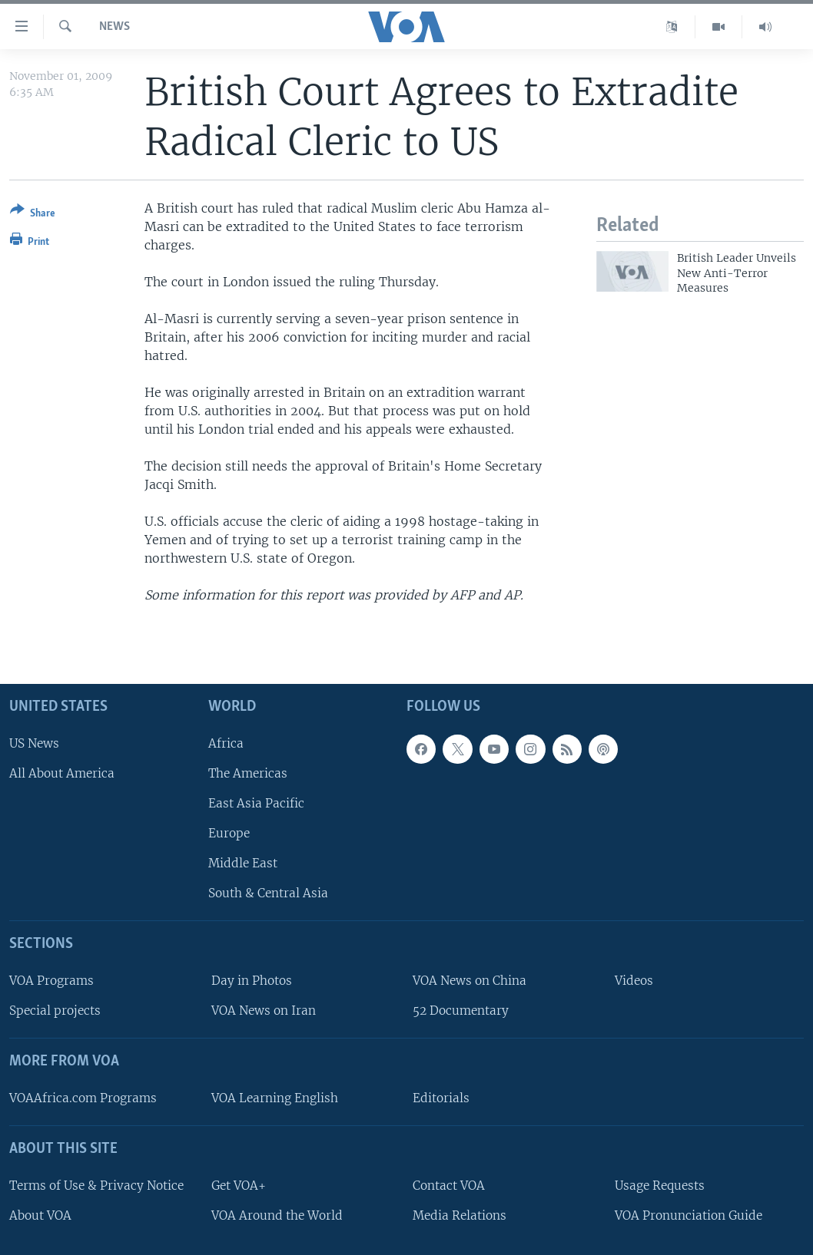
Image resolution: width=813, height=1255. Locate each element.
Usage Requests (660, 1184)
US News (34, 742)
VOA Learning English (274, 1098)
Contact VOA (449, 1184)
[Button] (32, 214)
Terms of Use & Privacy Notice (96, 1184)
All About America (61, 772)
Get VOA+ (238, 1184)
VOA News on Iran (263, 1010)
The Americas (247, 772)
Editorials (441, 1098)
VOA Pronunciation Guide (688, 1214)
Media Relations (459, 1214)
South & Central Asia (268, 893)
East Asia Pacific (256, 803)
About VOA (40, 1214)
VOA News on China (469, 980)
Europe (229, 833)
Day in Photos (251, 980)
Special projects (55, 1010)
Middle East (242, 863)
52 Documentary (461, 1010)
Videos (634, 980)
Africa (226, 742)
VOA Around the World (277, 1214)
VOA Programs (51, 980)
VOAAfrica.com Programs (83, 1098)
